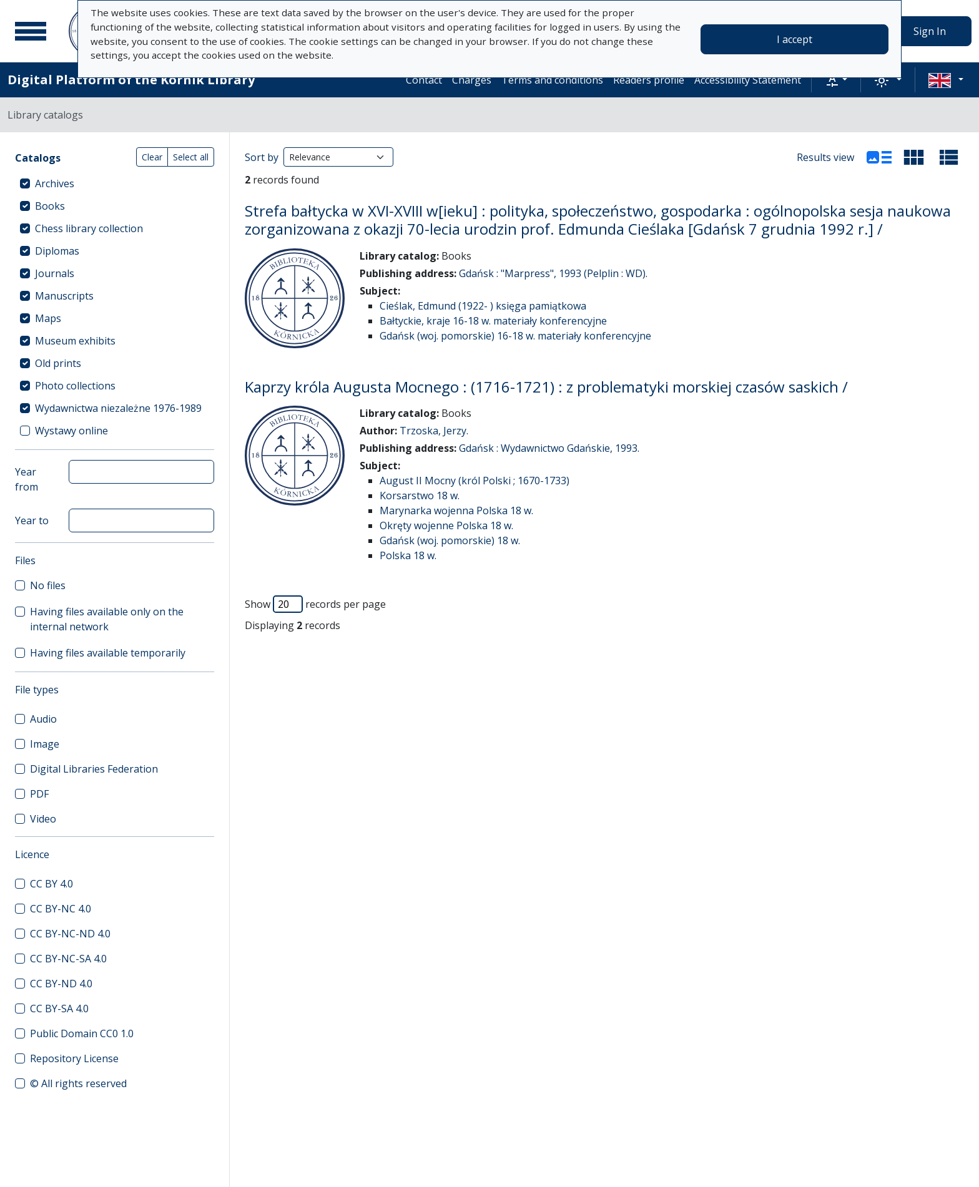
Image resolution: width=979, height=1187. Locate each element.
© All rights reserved (78, 1083)
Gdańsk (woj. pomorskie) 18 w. (450, 540)
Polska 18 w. (408, 555)
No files (48, 585)
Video (43, 819)
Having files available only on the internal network (107, 619)
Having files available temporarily (107, 653)
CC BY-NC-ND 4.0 (70, 933)
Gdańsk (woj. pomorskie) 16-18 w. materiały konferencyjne (515, 336)
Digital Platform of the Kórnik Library (131, 79)
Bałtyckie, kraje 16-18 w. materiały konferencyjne (493, 321)
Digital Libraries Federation (94, 769)
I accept (794, 39)
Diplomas (57, 251)
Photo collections (75, 386)
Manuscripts (64, 296)
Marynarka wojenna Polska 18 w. (456, 510)
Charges (471, 80)
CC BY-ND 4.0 (61, 983)
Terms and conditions (552, 80)
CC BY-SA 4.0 (59, 1008)
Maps (48, 318)
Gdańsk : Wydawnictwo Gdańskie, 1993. (549, 448)
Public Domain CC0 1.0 (82, 1033)
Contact (424, 80)
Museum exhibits (75, 341)
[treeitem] (114, 183)
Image (44, 744)
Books (50, 206)
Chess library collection (89, 228)
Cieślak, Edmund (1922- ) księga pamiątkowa (483, 306)
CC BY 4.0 (51, 884)
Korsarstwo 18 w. (420, 495)
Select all (191, 157)
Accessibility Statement (747, 80)
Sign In (929, 31)
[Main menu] (30, 31)
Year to (32, 520)
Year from (26, 479)
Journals (54, 273)
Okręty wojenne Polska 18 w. (446, 525)
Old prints (58, 363)
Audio (43, 719)
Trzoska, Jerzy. (434, 430)
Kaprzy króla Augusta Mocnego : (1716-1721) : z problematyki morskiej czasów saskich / (546, 386)
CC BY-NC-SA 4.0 (68, 958)
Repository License (74, 1058)
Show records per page (315, 604)
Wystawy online (71, 430)
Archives (54, 183)
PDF (39, 794)
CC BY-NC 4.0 (60, 909)
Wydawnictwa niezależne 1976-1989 (118, 408)
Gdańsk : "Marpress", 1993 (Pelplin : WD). (553, 273)
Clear (152, 157)
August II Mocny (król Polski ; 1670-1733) (474, 480)
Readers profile (648, 80)
